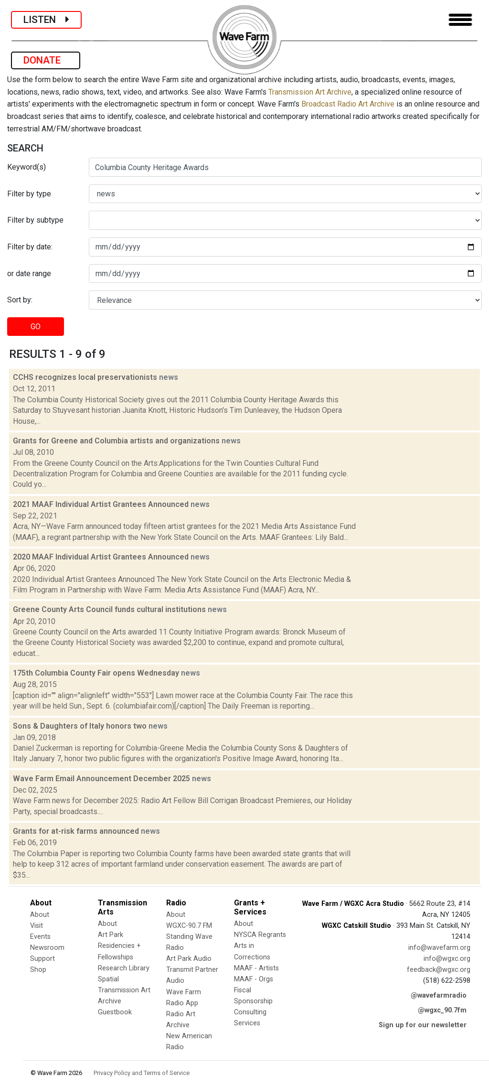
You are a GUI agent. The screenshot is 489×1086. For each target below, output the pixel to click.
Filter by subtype (35, 220)
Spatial (108, 979)
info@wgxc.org (447, 959)
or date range (29, 273)
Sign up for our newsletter (423, 1025)
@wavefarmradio (439, 995)
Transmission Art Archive (309, 92)
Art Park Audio (189, 959)
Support (42, 959)
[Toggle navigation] (460, 19)
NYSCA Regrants (260, 935)
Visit (36, 926)
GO (36, 326)
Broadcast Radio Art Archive (347, 103)
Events (40, 937)
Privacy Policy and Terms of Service (142, 1072)
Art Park (110, 935)
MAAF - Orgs (253, 979)
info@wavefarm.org (439, 948)
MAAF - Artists (256, 968)
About (39, 915)
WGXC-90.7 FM (189, 926)
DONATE (45, 60)
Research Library (123, 968)
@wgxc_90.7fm (442, 1010)
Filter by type (29, 193)
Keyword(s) (26, 167)
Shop (38, 970)
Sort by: (19, 299)
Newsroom (47, 948)
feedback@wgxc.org (438, 970)
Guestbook (115, 1012)
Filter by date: (30, 246)
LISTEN (46, 19)
